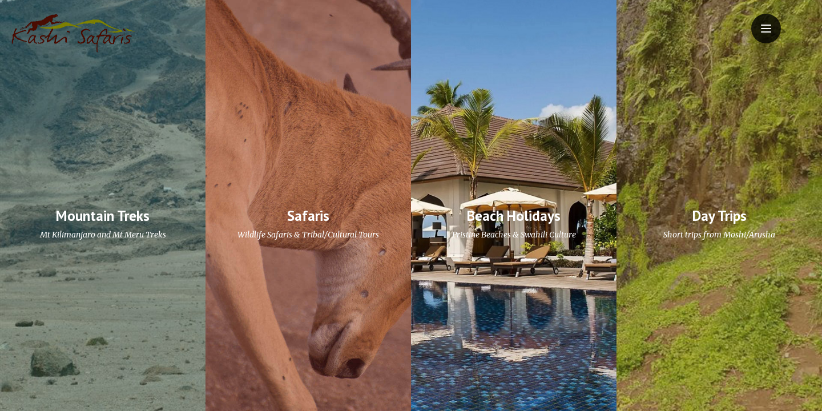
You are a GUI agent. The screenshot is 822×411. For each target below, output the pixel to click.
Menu (771, 21)
